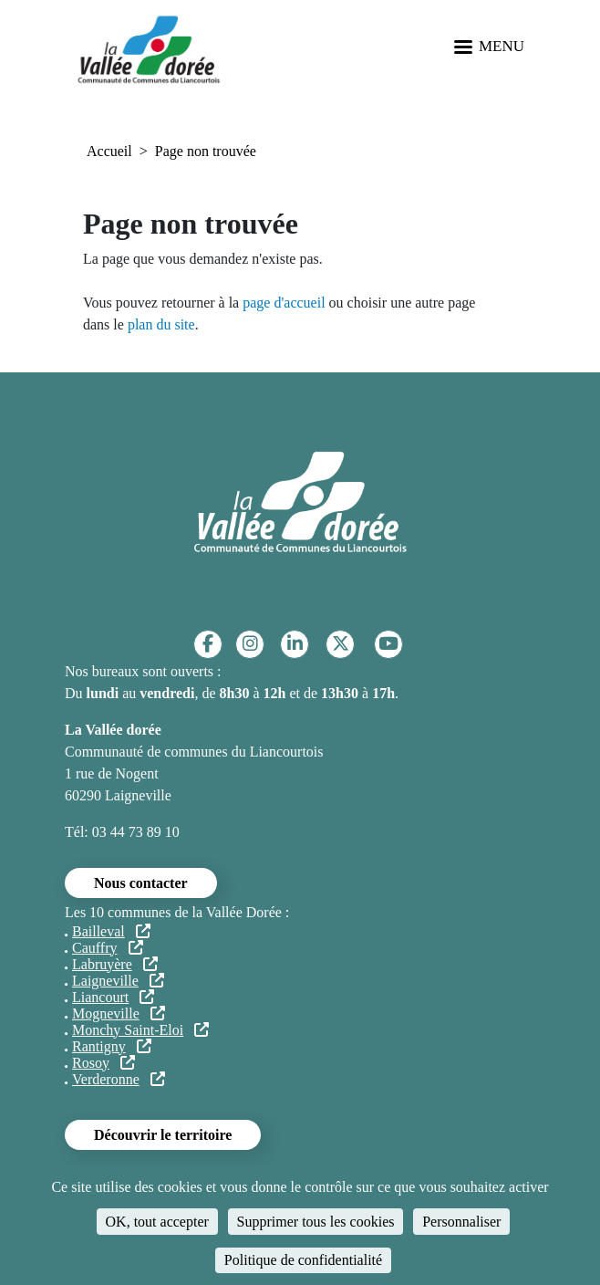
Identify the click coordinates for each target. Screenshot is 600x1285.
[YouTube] (388, 644)
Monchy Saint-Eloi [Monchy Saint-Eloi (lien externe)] (140, 1030)
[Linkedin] (295, 644)
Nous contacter (141, 883)
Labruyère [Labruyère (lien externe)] (115, 964)
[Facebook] (208, 644)
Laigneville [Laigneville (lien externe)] (118, 980)
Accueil (109, 151)
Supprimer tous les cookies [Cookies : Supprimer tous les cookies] (316, 1221)
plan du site (161, 324)
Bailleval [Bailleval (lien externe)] (111, 931)
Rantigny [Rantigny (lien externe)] (111, 1046)
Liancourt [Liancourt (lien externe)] (113, 997)
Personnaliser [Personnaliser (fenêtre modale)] (461, 1221)
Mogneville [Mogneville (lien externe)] (118, 1013)
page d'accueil (284, 302)
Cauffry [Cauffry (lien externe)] (107, 948)
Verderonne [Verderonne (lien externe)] (118, 1079)
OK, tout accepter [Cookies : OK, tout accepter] (157, 1221)
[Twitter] (340, 644)
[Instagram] (250, 644)
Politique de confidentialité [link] (303, 1260)
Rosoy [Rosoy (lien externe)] (103, 1063)
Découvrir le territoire (163, 1135)
